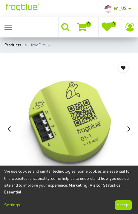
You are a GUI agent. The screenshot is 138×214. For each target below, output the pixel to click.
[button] (123, 67)
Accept (123, 205)
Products (12, 45)
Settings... (13, 205)
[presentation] (9, 129)
